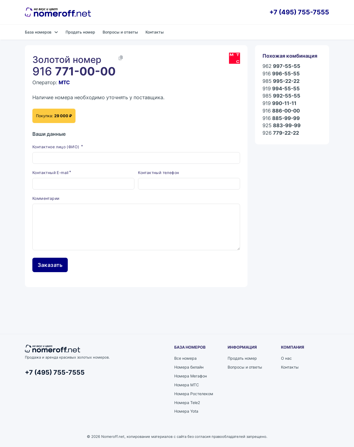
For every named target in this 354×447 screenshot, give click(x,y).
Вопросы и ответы (120, 32)
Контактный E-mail (50, 173)
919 (281, 89)
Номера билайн (189, 368)
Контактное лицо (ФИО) (56, 147)
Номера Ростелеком (193, 394)
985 (281, 81)
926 (280, 133)
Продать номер (80, 32)
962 (281, 66)
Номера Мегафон (190, 376)
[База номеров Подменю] (56, 32)
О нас (286, 359)
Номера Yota (186, 412)
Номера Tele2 (187, 403)
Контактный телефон (158, 173)
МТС (64, 82)
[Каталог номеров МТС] (234, 58)
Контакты (154, 32)
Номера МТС (186, 385)
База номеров (38, 32)
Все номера (185, 359)
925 (281, 125)
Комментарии (45, 199)
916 (281, 74)
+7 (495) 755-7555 (299, 12)
